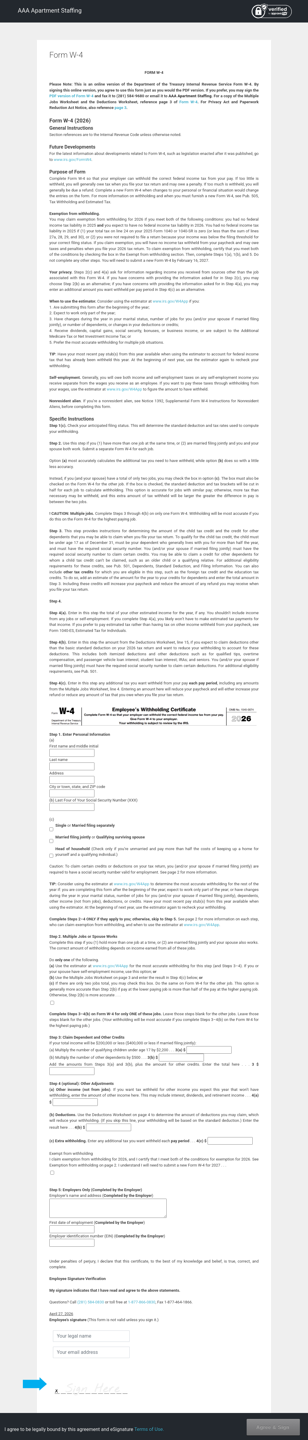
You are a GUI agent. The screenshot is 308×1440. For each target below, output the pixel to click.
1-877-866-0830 (141, 1302)
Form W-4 (188, 102)
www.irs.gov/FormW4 (72, 159)
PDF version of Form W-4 (71, 96)
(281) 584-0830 (90, 1302)
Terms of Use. (149, 1429)
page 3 (120, 107)
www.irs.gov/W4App (170, 301)
